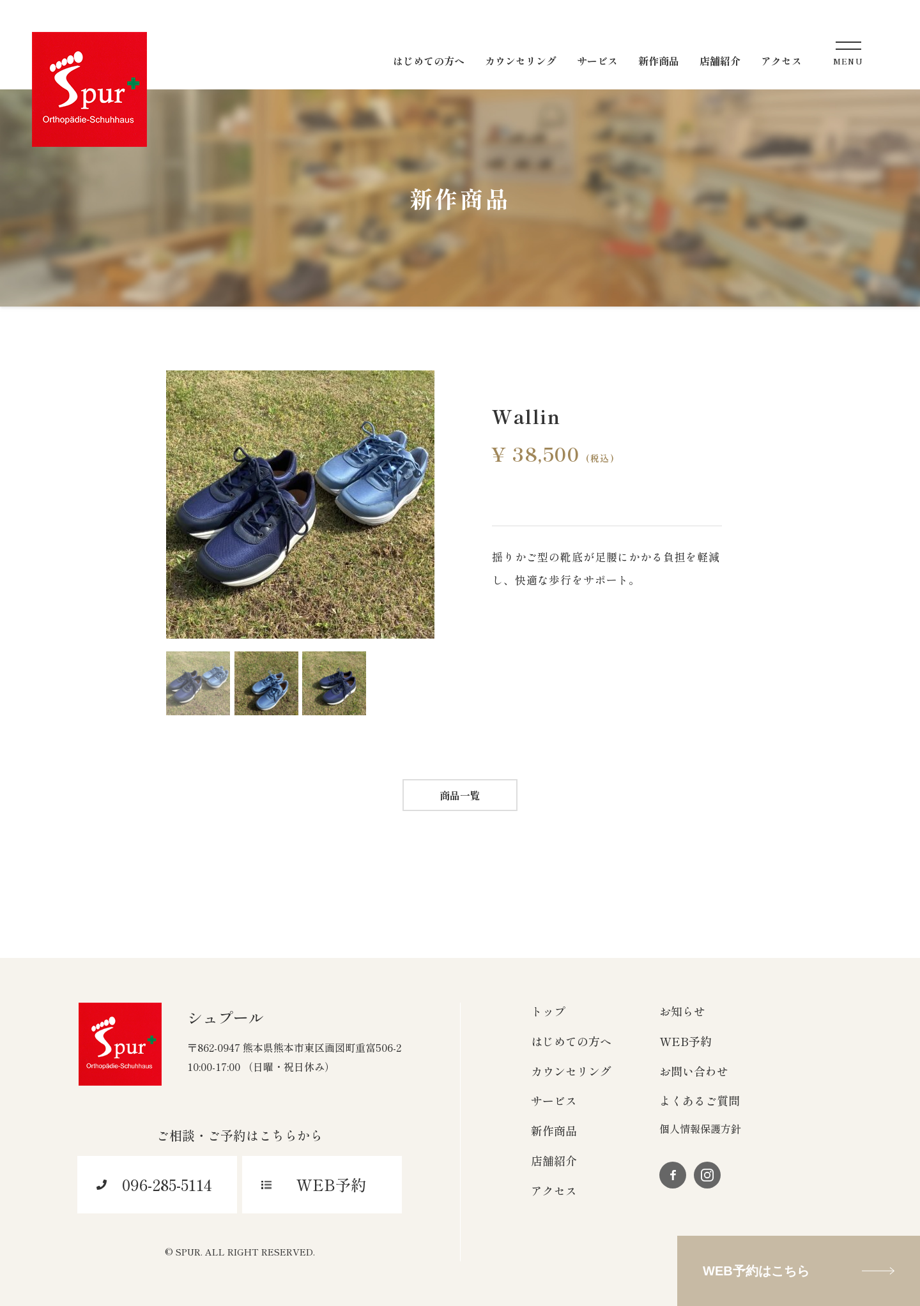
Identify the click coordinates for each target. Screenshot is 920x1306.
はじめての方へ (571, 1041)
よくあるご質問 (699, 1100)
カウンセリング (571, 1071)
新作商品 (554, 1130)
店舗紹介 (554, 1160)
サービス (554, 1100)
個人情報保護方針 (700, 1128)
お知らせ (682, 1011)
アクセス (554, 1190)
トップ (548, 1011)
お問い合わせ (693, 1071)
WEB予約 (685, 1041)
